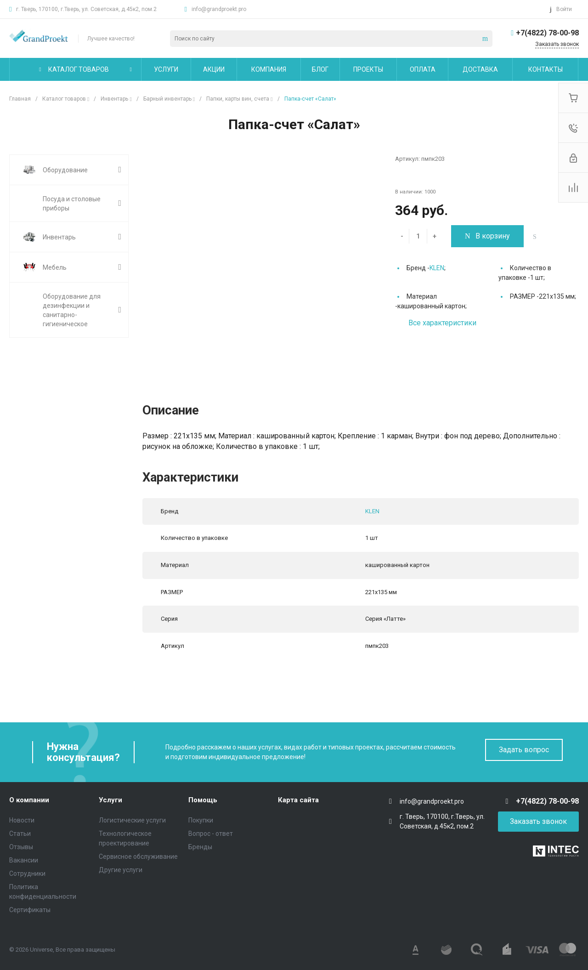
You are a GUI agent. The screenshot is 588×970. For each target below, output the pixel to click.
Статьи (20, 833)
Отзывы (21, 847)
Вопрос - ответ (210, 833)
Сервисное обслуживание (138, 856)
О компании (29, 800)
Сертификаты (30, 909)
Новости (21, 820)
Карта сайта (298, 800)
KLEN (437, 268)
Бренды (200, 847)
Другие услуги (120, 870)
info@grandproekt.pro (219, 9)
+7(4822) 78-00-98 (547, 32)
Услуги (110, 800)
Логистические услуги (132, 820)
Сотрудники (27, 873)
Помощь (202, 800)
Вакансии (23, 860)
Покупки (200, 820)
